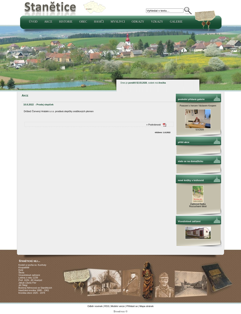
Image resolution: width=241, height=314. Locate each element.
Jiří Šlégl (22, 285)
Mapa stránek (146, 306)
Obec (83, 21)
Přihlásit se (132, 306)
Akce (48, 21)
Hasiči (99, 21)
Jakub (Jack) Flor (27, 282)
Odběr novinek (95, 306)
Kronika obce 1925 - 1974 (31, 293)
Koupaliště (23, 267)
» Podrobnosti (153, 124)
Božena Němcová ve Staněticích (35, 287)
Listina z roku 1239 (28, 277)
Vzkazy (157, 21)
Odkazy (138, 21)
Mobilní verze (118, 306)
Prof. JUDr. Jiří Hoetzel (30, 280)
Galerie (176, 21)
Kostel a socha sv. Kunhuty (32, 265)
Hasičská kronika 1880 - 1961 (33, 290)
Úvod (33, 21)
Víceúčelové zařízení (29, 275)
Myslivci (118, 21)
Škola (21, 272)
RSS (106, 306)
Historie (66, 21)
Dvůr (20, 270)
